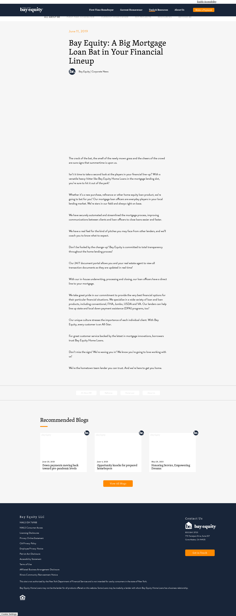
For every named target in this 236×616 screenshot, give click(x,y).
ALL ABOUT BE (52, 17)
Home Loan (129, 392)
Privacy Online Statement (32, 538)
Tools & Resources (158, 10)
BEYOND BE (185, 17)
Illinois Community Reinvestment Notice (39, 574)
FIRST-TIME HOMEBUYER (80, 17)
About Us (179, 10)
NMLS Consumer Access (31, 527)
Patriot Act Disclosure (30, 554)
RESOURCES (165, 17)
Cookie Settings (9, 614)
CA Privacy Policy (28, 543)
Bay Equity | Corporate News (93, 71)
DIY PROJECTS (143, 17)
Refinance (108, 392)
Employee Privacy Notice (31, 548)
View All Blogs (118, 483)
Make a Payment (203, 10)
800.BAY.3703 (191, 532)
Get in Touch (200, 553)
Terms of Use (26, 564)
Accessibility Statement (30, 559)
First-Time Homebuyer (101, 10)
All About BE (86, 392)
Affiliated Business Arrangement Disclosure (39, 569)
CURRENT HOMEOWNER (115, 17)
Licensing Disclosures (29, 533)
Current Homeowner (131, 10)
